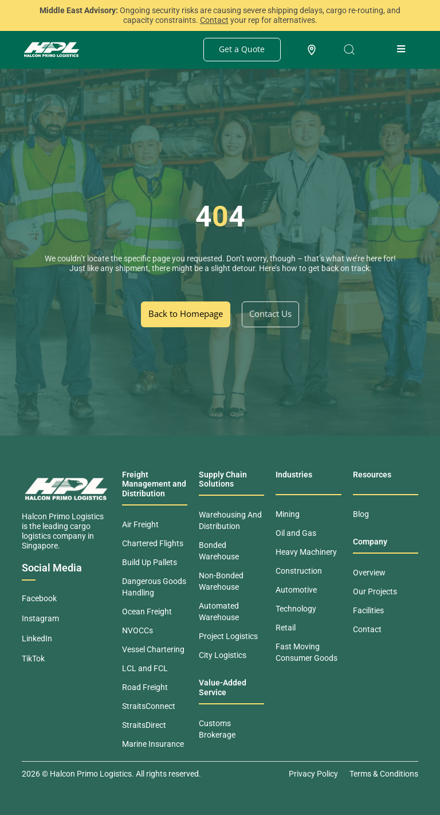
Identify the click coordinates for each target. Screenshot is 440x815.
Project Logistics (228, 636)
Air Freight (140, 524)
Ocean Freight (147, 611)
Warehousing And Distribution (230, 520)
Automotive (296, 589)
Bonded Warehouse (219, 550)
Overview (369, 572)
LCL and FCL (145, 668)
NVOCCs (137, 630)
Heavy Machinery (306, 552)
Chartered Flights (152, 543)
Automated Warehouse (219, 611)
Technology (296, 608)
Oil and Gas (296, 533)
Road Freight (145, 687)
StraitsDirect (144, 725)
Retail (286, 627)
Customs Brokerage (217, 729)
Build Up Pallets (149, 562)
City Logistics (222, 655)
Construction (299, 570)
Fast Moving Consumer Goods (306, 652)
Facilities (368, 610)
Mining (288, 514)
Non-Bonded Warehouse (221, 581)
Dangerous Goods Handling (154, 587)
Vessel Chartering (153, 649)
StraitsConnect (148, 706)
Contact (367, 629)
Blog (361, 514)
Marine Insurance (153, 744)
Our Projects (375, 591)
